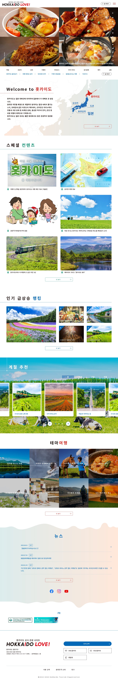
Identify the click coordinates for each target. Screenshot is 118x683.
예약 (99, 70)
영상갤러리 (97, 651)
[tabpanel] (59, 36)
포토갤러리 (72, 651)
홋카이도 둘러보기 (11, 74)
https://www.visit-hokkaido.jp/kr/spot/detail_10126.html (99, 328)
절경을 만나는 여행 (71, 74)
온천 (31, 70)
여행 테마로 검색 (27, 74)
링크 (73, 669)
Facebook (51, 591)
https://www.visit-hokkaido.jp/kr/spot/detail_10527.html (90, 384)
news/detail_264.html (14, 543)
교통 (110, 70)
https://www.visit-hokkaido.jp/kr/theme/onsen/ (40, 450)
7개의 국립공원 (55, 74)
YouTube (66, 591)
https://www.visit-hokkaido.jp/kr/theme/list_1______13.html (103, 480)
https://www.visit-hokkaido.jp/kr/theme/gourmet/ (99, 450)
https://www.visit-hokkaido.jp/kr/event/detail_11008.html (71, 308)
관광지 (20, 70)
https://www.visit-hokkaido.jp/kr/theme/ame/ (39, 480)
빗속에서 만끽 (42, 74)
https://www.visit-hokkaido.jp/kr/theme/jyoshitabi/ (11, 480)
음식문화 (86, 70)
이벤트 (44, 70)
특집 (7, 70)
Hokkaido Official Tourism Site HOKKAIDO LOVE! (16, 4)
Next (113, 60)
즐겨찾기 (106, 4)
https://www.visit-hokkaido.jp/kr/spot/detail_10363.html (58, 384)
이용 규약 (46, 669)
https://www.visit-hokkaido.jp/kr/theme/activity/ (70, 450)
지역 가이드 (71, 70)
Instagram (59, 591)
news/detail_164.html (14, 563)
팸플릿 (70, 657)
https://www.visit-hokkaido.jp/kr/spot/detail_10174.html (26, 307)
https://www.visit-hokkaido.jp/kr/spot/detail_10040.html (99, 308)
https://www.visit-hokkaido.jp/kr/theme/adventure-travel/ (73, 480)
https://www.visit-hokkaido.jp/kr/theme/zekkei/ (10, 450)
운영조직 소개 (61, 669)
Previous (113, 13)
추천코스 (56, 70)
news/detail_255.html (14, 553)
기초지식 (84, 74)
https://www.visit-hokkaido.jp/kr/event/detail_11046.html (71, 328)
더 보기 (97, 126)
